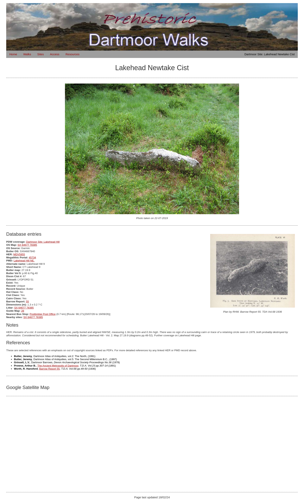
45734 (32, 257)
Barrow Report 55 (49, 368)
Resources (72, 54)
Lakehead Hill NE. (24, 260)
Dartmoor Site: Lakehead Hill (43, 241)
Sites (40, 54)
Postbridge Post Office (43, 314)
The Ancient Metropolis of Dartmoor (58, 365)
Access (54, 54)
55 (27, 301)
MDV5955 (19, 254)
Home (13, 54)
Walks (27, 54)
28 (22, 310)
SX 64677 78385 (27, 244)
